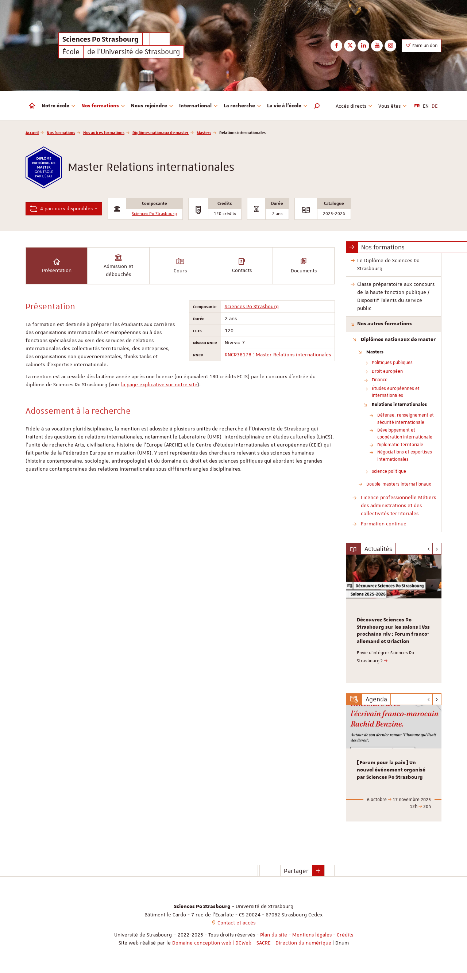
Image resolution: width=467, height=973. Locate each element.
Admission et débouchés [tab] (118, 265)
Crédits (345, 934)
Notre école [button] (59, 106)
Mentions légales (312, 934)
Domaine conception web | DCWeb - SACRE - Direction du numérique (251, 942)
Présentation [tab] (57, 265)
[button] (317, 105)
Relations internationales (399, 404)
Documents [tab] (304, 265)
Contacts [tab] (242, 265)
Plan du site (273, 934)
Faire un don (421, 45)
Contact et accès (236, 922)
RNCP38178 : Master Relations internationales (278, 354)
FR (417, 106)
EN (426, 106)
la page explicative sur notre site (159, 384)
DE (434, 106)
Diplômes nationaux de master (160, 132)
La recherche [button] (242, 106)
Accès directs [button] (354, 106)
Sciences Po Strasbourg (154, 214)
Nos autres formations (103, 132)
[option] (394, 619)
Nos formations (61, 132)
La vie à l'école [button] (287, 106)
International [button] (198, 106)
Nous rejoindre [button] (152, 106)
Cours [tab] (180, 265)
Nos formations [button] (103, 106)
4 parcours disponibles (63, 208)
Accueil (32, 132)
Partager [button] (296, 871)
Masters (204, 132)
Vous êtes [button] (392, 106)
